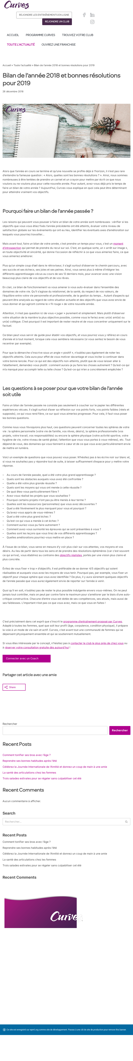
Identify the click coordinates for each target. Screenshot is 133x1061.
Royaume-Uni (74, 1038)
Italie (81, 1046)
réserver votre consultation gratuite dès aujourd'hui (49, 669)
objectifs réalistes (84, 573)
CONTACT (10, 1032)
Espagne (71, 1046)
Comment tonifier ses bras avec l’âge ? (28, 777)
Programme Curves (40, 35)
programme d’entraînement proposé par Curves (96, 642)
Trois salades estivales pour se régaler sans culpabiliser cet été (43, 801)
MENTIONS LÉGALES (17, 1041)
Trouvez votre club (77, 35)
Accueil (13, 35)
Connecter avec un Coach (23, 680)
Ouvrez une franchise (59, 44)
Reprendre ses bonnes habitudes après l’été (31, 783)
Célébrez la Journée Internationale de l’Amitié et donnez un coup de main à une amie (57, 789)
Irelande (88, 1038)
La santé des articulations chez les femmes (30, 795)
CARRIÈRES (10, 1036)
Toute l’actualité (21, 44)
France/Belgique (76, 1042)
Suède (70, 1050)
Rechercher (10, 746)
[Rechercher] (63, 845)
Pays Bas (72, 1053)
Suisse (90, 1046)
